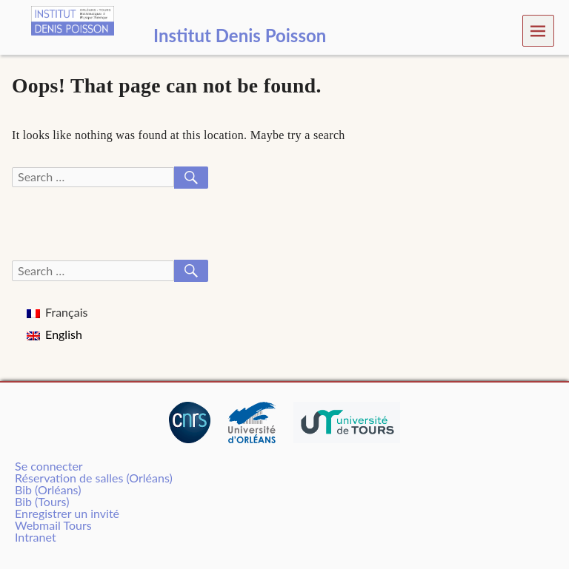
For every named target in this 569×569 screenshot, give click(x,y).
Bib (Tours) (42, 501)
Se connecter (49, 466)
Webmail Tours (53, 525)
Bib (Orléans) (48, 489)
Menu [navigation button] (538, 30)
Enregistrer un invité (67, 513)
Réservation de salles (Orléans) (94, 478)
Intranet (35, 537)
